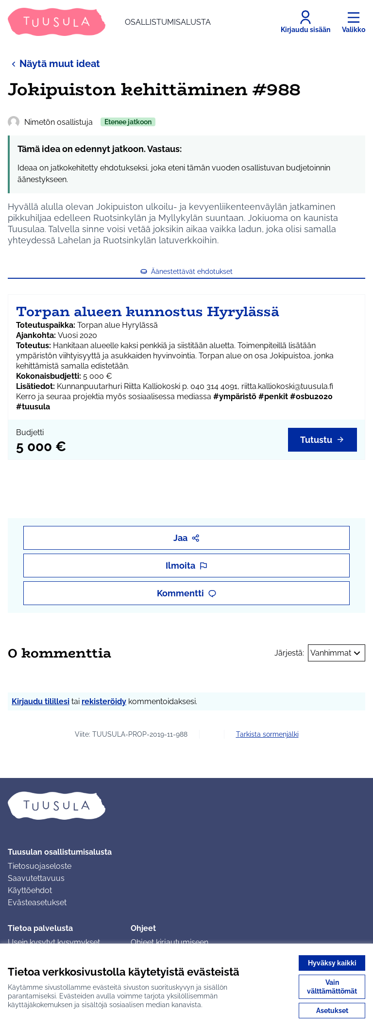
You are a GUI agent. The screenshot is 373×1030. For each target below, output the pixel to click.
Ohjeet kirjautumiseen (169, 942)
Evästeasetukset (37, 902)
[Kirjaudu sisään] (305, 22)
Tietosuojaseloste (39, 866)
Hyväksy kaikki (332, 963)
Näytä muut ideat (54, 63)
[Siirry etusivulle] (109, 22)
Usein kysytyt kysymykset (54, 942)
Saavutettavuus (36, 878)
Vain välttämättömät (332, 987)
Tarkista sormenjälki (267, 734)
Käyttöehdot (30, 890)
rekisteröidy (104, 701)
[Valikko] (353, 22)
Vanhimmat (336, 653)
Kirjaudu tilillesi (40, 701)
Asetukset (332, 1010)
